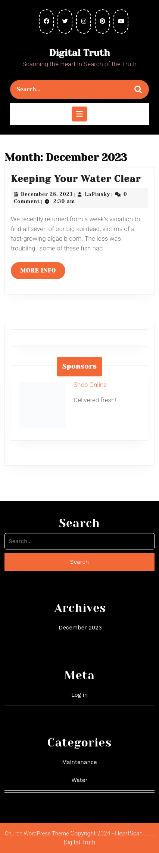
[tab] (79, 114)
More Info (42, 273)
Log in (79, 695)
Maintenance (79, 762)
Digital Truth (79, 52)
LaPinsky (97, 194)
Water (79, 780)
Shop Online (90, 384)
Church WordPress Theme (37, 833)
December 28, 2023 (47, 194)
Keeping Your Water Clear (76, 178)
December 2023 (80, 627)
